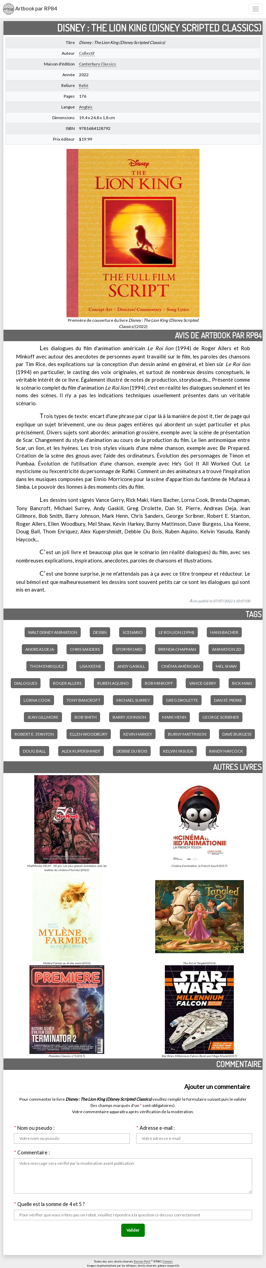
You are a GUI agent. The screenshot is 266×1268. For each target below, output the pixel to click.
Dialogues (25, 683)
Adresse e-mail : (155, 1128)
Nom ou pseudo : (34, 1128)
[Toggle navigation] (255, 9)
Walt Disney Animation (52, 632)
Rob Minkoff (159, 683)
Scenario (133, 632)
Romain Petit (142, 1261)
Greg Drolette (182, 700)
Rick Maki (242, 683)
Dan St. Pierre (228, 700)
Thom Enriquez (47, 666)
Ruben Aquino (113, 683)
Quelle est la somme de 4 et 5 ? (49, 1204)
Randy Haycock (226, 751)
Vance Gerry (202, 683)
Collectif (87, 53)
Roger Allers (67, 683)
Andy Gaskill (131, 666)
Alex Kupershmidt (81, 751)
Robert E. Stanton (34, 734)
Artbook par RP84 (30, 9)
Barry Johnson (129, 717)
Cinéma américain (180, 666)
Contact (167, 1261)
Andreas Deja (39, 649)
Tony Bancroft (83, 700)
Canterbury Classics (97, 63)
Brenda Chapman (177, 649)
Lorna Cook (37, 700)
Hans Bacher (224, 632)
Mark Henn (174, 717)
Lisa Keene (90, 666)
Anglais (85, 106)
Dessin (100, 632)
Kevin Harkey (137, 734)
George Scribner (220, 717)
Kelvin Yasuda (178, 751)
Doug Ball (34, 751)
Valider (133, 1230)
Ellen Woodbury (88, 734)
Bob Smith (85, 717)
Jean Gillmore (43, 717)
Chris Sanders (85, 649)
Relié (83, 85)
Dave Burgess (236, 734)
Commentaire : (32, 1152)
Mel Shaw (226, 666)
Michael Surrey (133, 700)
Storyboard (129, 649)
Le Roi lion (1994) (176, 632)
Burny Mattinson (187, 734)
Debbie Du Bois (131, 751)
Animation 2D (226, 649)
